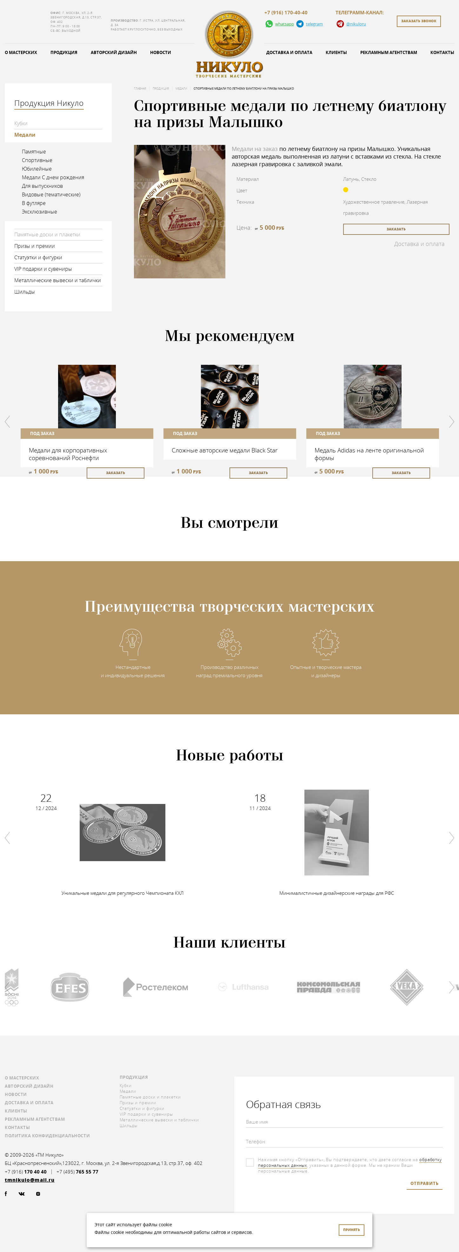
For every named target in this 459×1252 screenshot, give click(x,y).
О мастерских (22, 1078)
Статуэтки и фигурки (38, 257)
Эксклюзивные (39, 211)
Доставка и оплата (289, 52)
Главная (140, 89)
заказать (396, 229)
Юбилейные (37, 168)
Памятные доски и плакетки (47, 234)
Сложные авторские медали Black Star (224, 450)
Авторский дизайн (114, 52)
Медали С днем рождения (53, 177)
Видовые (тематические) (51, 194)
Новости (160, 52)
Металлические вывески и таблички (57, 280)
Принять (351, 1229)
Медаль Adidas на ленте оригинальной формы (369, 454)
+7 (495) (77, 1171)
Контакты (17, 1127)
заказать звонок (418, 20)
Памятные (34, 151)
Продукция (63, 52)
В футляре (34, 203)
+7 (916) (26, 1171)
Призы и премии (34, 245)
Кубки (21, 123)
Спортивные (37, 160)
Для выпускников (42, 185)
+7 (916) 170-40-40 (286, 12)
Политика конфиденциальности (47, 1136)
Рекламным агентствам (388, 52)
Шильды (24, 291)
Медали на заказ (255, 149)
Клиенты (336, 52)
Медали (25, 134)
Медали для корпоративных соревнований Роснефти (68, 454)
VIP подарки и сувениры (43, 268)
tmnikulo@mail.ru (26, 21)
